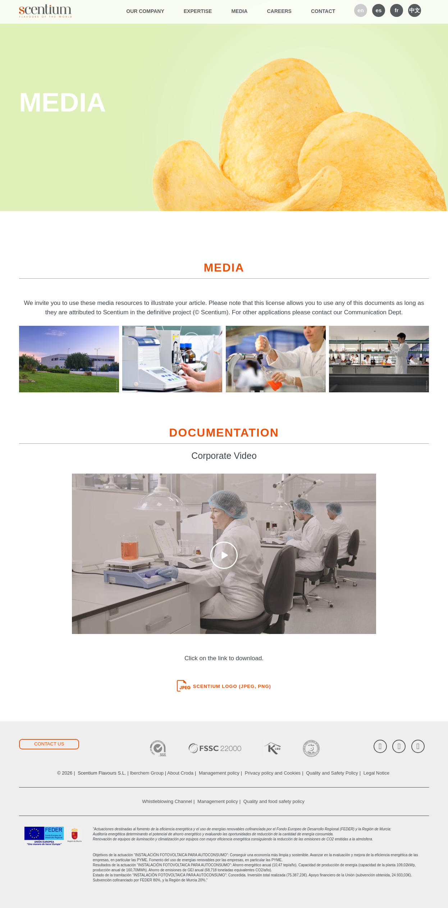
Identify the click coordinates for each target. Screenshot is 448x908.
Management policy (219, 773)
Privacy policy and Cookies (273, 773)
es (379, 10)
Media (239, 11)
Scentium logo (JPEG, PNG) (224, 686)
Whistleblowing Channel (167, 801)
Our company (145, 11)
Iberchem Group (147, 773)
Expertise (198, 11)
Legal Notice (376, 773)
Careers (279, 11)
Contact (323, 11)
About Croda (180, 773)
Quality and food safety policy (274, 801)
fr (397, 10)
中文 (414, 10)
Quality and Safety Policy (332, 773)
